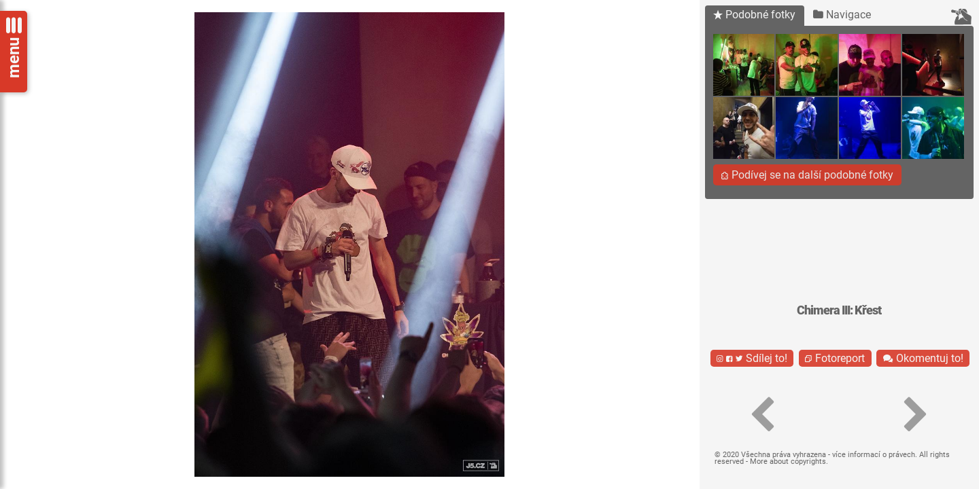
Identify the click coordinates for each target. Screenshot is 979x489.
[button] (763, 415)
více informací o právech (873, 454)
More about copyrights (788, 461)
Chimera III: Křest (839, 310)
